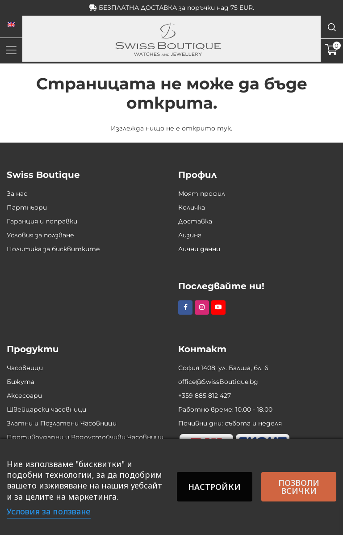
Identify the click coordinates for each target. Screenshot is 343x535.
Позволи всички (298, 486)
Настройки (214, 486)
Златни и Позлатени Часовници (62, 423)
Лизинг (189, 235)
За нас (17, 194)
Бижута (20, 382)
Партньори (27, 207)
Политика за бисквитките (53, 249)
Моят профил (201, 194)
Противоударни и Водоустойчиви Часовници (85, 437)
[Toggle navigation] (11, 50)
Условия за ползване (40, 235)
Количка (191, 207)
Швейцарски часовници (46, 409)
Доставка (195, 221)
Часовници (25, 368)
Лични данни (199, 249)
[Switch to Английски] (11, 25)
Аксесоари (24, 396)
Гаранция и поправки (42, 221)
